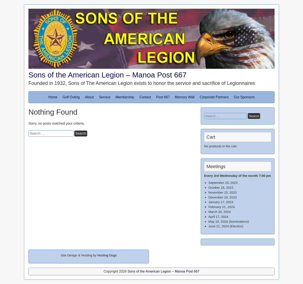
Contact (145, 97)
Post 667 (163, 97)
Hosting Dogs (107, 255)
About (89, 97)
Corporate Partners (214, 97)
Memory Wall (185, 97)
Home (53, 97)
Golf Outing (71, 97)
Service (104, 97)
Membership (124, 97)
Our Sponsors (244, 97)
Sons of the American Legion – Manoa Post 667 (107, 75)
